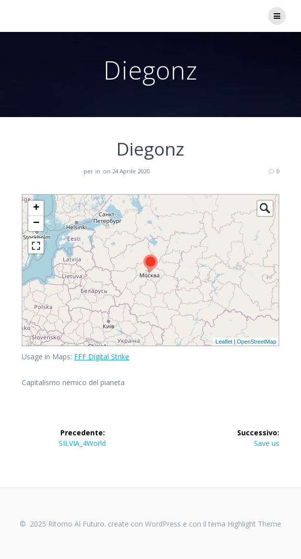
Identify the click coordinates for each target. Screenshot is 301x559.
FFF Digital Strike (101, 356)
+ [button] (36, 208)
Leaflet (223, 342)
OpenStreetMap (256, 342)
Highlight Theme (254, 524)
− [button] (36, 223)
